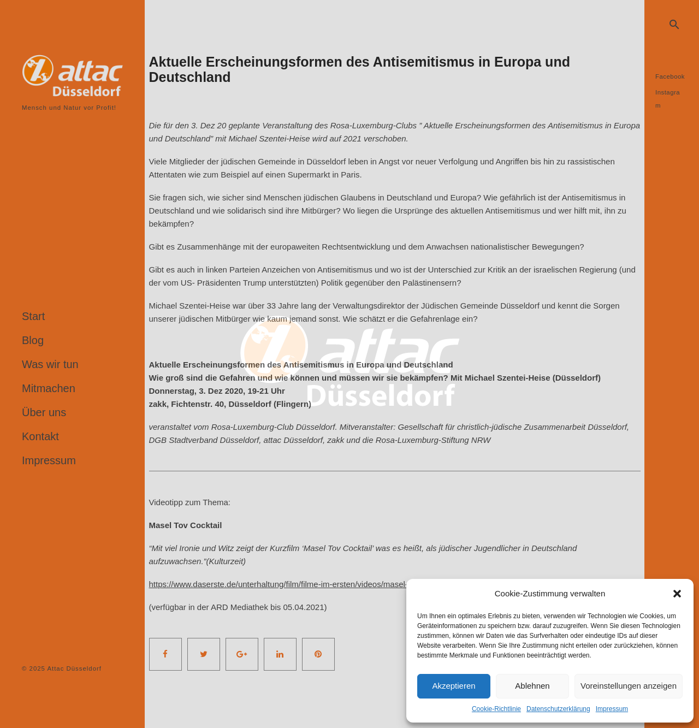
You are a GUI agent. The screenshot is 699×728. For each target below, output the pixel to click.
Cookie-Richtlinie (496, 709)
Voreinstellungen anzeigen (628, 685)
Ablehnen (532, 685)
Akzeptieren (453, 685)
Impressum (612, 709)
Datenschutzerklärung (558, 709)
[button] (677, 593)
